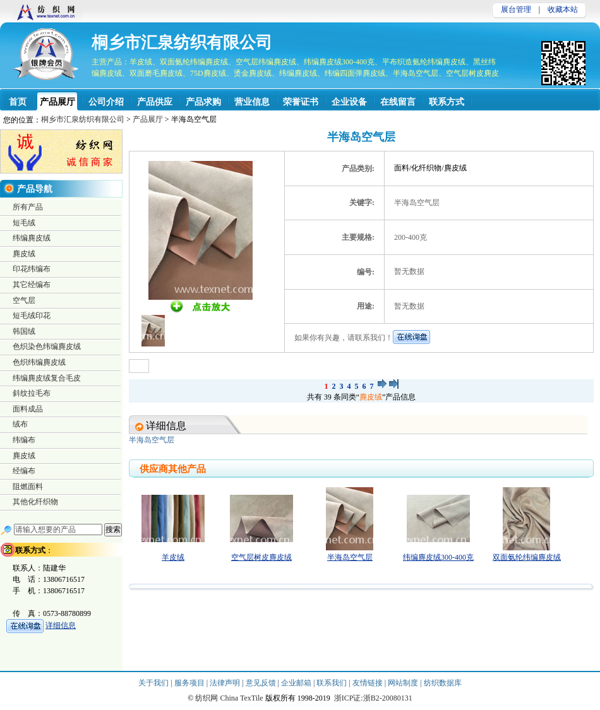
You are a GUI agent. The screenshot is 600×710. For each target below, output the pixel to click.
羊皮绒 (173, 557)
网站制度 (404, 682)
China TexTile (241, 698)
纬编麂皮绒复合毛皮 (47, 378)
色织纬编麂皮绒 (39, 362)
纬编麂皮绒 (32, 238)
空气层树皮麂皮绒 (261, 557)
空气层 (24, 300)
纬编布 (24, 439)
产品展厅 (148, 119)
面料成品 (28, 409)
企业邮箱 (297, 682)
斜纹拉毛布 (32, 393)
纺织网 (206, 698)
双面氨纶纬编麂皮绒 (527, 557)
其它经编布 (32, 284)
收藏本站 (563, 9)
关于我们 (154, 682)
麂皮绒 (370, 397)
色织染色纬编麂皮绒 (47, 346)
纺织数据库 (443, 682)
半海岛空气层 (350, 557)
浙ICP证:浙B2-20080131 (373, 698)
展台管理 (516, 9)
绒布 (20, 424)
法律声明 (226, 682)
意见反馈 (262, 682)
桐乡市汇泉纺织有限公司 (182, 42)
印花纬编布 (32, 268)
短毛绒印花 (32, 315)
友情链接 (368, 682)
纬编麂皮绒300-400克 (438, 557)
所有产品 (28, 207)
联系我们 (332, 682)
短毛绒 (24, 222)
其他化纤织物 (35, 501)
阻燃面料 (28, 486)
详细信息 (60, 625)
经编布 (24, 470)
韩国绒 (24, 331)
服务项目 (190, 682)
